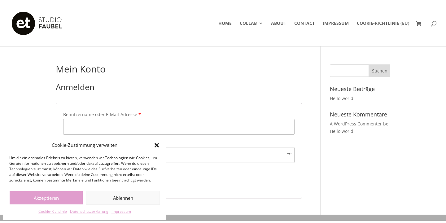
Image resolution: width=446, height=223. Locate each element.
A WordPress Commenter (356, 124)
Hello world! (342, 98)
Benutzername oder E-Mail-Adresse (102, 114)
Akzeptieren (46, 198)
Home (225, 23)
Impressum (121, 211)
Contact (304, 23)
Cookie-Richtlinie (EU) (383, 23)
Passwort (74, 143)
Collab (248, 23)
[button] (157, 145)
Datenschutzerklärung (89, 211)
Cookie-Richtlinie (52, 211)
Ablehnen (123, 198)
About (278, 23)
